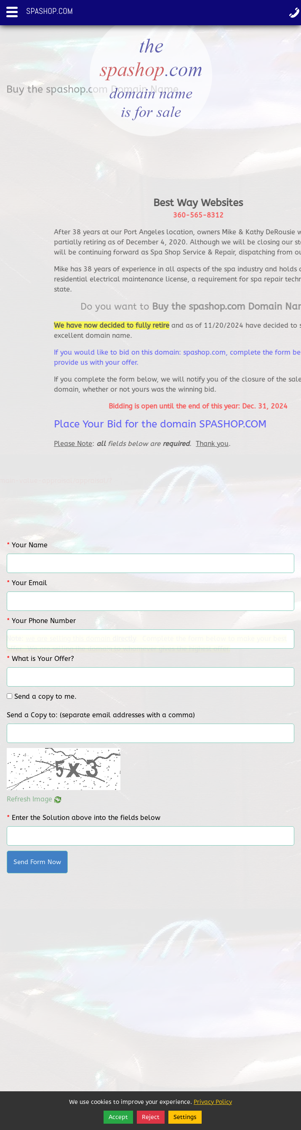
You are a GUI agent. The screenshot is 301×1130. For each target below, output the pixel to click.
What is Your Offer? (40, 659)
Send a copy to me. (45, 696)
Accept (118, 1117)
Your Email (27, 583)
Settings (185, 1117)
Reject (151, 1117)
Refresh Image (34, 799)
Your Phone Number (41, 621)
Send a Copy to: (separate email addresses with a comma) (101, 715)
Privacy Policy (213, 1102)
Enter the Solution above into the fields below (83, 818)
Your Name (27, 545)
